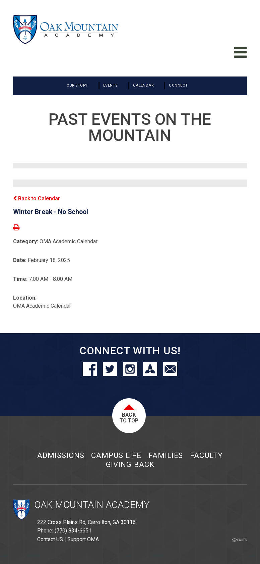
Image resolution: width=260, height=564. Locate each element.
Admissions (60, 455)
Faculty (206, 455)
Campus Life (116, 455)
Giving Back (130, 464)
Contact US (50, 539)
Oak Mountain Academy (91, 504)
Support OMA (83, 539)
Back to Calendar (36, 198)
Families (165, 455)
